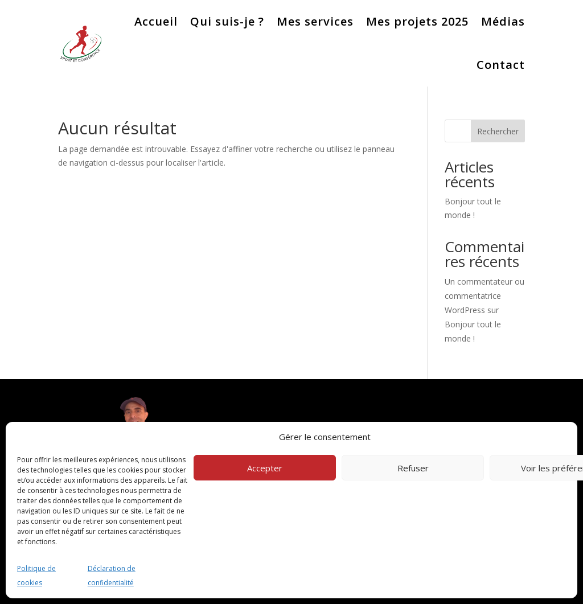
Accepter (264, 468)
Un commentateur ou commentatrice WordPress (484, 295)
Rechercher (498, 131)
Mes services (315, 21)
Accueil (156, 21)
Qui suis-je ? (227, 21)
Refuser (413, 468)
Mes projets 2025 (417, 21)
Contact (501, 64)
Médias (503, 21)
